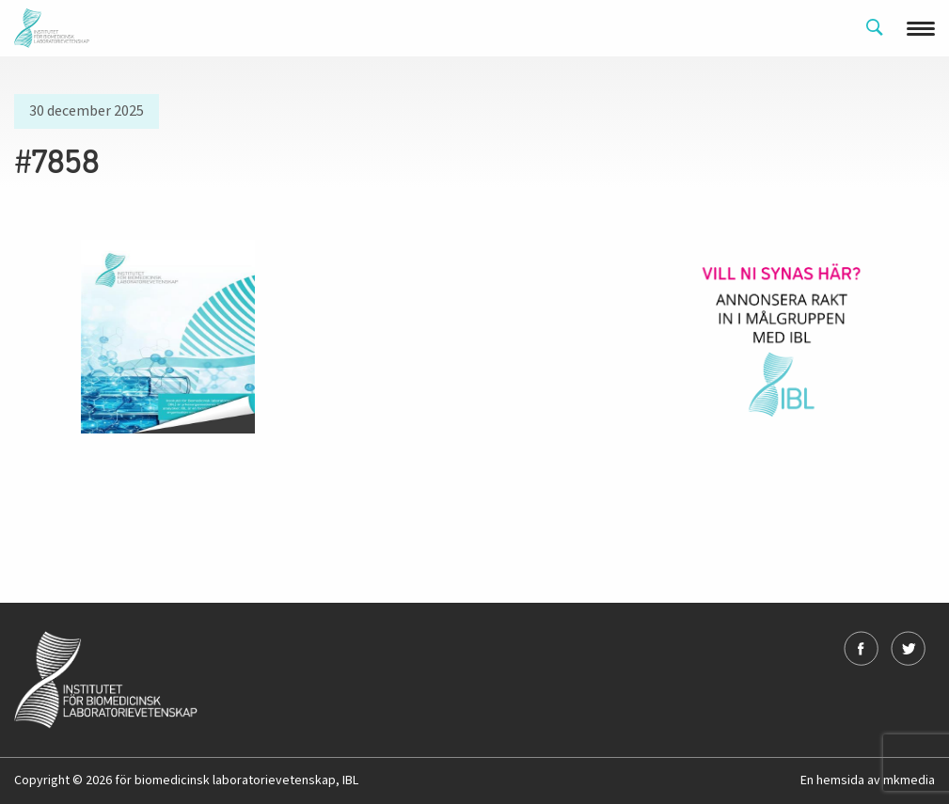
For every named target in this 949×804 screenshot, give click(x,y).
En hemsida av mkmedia (867, 780)
